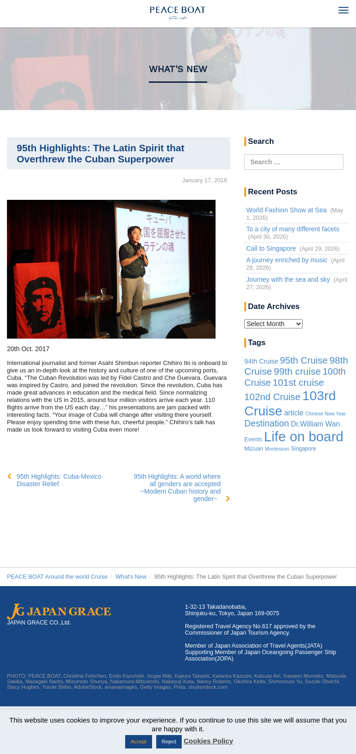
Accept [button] (138, 741)
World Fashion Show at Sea (286, 210)
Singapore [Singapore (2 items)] (303, 448)
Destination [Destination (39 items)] (266, 423)
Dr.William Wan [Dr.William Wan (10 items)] (315, 424)
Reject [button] (169, 741)
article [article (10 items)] (294, 413)
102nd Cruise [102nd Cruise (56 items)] (272, 397)
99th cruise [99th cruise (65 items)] (297, 371)
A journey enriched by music (286, 260)
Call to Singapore (271, 248)
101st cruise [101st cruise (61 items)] (298, 382)
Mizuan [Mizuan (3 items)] (253, 448)
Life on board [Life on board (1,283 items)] (303, 436)
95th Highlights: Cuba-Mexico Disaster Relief (59, 480)
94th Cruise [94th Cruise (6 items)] (261, 361)
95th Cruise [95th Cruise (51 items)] (304, 360)
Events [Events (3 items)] (253, 439)
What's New (178, 69)
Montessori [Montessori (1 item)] (277, 448)
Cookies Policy (208, 741)
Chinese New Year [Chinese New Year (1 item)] (325, 413)
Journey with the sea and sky (288, 279)
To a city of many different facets (292, 229)
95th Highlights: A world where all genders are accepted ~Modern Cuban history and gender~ (177, 487)
